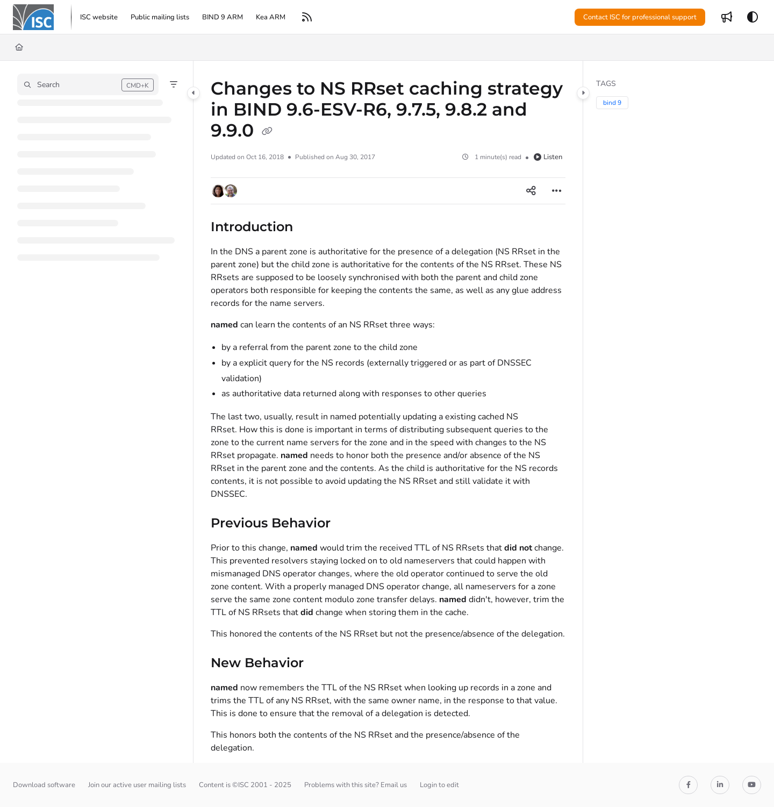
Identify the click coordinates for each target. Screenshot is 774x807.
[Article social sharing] (531, 190)
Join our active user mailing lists (137, 785)
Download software (44, 785)
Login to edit (439, 785)
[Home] (19, 47)
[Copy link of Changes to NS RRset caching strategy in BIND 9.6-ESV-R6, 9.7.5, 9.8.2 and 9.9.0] (267, 131)
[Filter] (173, 84)
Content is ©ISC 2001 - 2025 (245, 785)
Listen (548, 157)
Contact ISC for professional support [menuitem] (640, 17)
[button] (33, 17)
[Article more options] (556, 190)
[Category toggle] (193, 93)
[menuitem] (99, 17)
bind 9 (612, 102)
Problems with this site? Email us (355, 785)
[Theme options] (752, 17)
